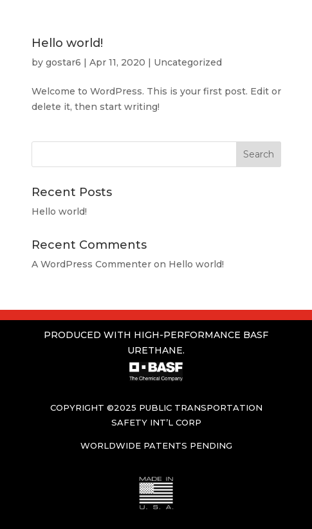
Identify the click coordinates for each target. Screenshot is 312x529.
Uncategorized (188, 62)
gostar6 (63, 62)
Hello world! (67, 43)
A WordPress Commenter (91, 264)
